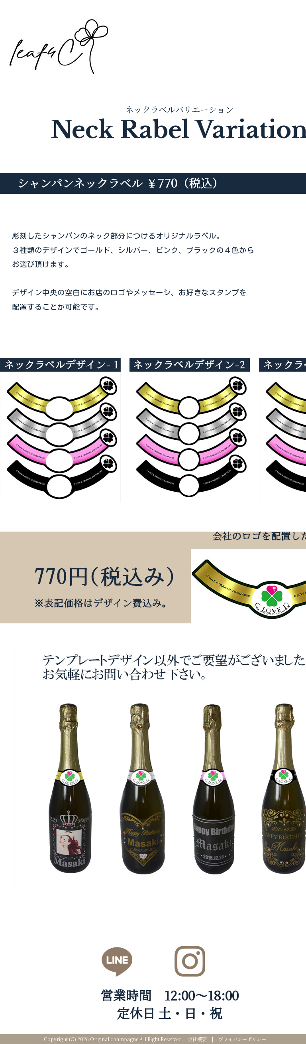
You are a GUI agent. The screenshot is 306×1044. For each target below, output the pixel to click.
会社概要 (197, 1039)
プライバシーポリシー (242, 1039)
